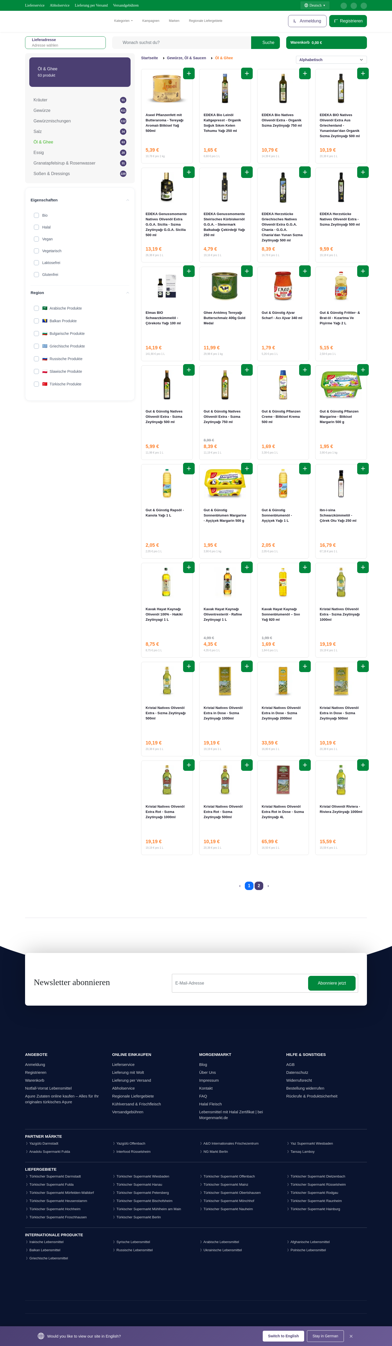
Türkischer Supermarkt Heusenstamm (56, 1201)
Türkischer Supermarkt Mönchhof (226, 1201)
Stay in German (325, 1336)
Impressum (209, 1080)
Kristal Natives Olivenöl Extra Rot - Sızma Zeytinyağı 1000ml (165, 811)
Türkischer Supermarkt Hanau (137, 1184)
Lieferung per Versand (91, 5)
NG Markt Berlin (213, 1152)
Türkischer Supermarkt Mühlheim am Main (146, 1209)
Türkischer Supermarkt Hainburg (313, 1209)
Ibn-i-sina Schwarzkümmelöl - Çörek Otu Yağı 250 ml (338, 515)
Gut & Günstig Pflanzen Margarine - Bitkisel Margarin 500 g (339, 416)
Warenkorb (34, 1080)
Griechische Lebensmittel (46, 1258)
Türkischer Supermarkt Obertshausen (230, 1193)
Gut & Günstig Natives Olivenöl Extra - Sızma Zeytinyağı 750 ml (222, 416)
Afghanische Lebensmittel (308, 1242)
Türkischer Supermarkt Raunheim (314, 1201)
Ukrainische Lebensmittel (220, 1250)
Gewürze (42, 110)
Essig (39, 152)
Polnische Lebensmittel (306, 1250)
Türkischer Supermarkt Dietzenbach (315, 1176)
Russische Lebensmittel (132, 1250)
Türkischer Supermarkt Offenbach (227, 1176)
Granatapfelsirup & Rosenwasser (64, 163)
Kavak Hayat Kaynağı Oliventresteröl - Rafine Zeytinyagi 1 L (223, 614)
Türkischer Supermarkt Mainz (223, 1184)
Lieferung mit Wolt (128, 1072)
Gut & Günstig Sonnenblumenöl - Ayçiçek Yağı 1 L (277, 515)
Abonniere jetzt (332, 983)
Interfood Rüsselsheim (131, 1152)
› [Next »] (268, 885)
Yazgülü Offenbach (128, 1143)
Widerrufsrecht (299, 1080)
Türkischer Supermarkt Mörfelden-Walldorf (59, 1193)
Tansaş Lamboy (300, 1152)
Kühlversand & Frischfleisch (136, 1104)
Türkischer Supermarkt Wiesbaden (140, 1176)
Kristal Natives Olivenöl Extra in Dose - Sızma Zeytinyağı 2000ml (281, 713)
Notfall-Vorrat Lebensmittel (48, 1088)
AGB (290, 1064)
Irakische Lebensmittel (44, 1242)
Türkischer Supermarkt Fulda (49, 1184)
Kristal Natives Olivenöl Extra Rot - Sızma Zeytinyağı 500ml (223, 811)
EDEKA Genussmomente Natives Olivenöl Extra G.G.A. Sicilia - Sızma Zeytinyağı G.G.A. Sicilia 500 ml (166, 224)
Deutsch (313, 5)
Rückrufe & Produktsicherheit (311, 1096)
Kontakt (206, 1088)
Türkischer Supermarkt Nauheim (226, 1209)
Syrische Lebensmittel (131, 1242)
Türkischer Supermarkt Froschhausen (56, 1217)
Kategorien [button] (122, 21)
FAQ (203, 1096)
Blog (203, 1064)
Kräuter (40, 100)
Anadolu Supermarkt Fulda (47, 1152)
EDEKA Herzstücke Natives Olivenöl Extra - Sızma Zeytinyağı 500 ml (340, 219)
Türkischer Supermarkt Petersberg (140, 1193)
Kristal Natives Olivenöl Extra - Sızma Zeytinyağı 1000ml (340, 614)
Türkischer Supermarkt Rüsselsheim (316, 1184)
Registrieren (348, 21)
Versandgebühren (125, 5)
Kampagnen (150, 21)
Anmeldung (307, 21)
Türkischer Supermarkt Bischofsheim (142, 1201)
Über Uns (207, 1072)
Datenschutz (297, 1072)
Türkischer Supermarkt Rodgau (312, 1193)
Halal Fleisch (210, 1104)
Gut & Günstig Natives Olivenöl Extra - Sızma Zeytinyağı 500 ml (164, 416)
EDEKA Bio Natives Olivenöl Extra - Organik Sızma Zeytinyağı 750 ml (282, 120)
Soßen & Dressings (52, 173)
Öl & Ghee (43, 142)
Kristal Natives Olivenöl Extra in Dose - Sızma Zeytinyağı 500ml (339, 713)
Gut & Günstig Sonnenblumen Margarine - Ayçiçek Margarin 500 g (225, 515)
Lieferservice (35, 5)
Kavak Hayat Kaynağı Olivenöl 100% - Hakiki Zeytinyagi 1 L (164, 614)
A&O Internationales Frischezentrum (229, 1143)
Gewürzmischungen (52, 121)
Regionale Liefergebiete (205, 21)
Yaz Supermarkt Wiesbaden (309, 1143)
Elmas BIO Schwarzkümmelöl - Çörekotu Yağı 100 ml (163, 318)
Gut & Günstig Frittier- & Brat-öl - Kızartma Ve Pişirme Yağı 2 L (340, 318)
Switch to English (283, 1336)
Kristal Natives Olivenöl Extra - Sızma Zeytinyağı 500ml (166, 713)
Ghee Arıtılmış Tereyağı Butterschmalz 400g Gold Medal (224, 318)
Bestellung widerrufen (305, 1088)
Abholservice (60, 5)
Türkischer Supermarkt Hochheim (52, 1209)
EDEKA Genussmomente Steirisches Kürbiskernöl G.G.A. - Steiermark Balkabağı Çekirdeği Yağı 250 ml (224, 224)
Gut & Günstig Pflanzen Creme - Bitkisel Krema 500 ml (281, 416)
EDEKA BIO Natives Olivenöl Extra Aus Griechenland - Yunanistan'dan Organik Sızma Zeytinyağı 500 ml (340, 125)
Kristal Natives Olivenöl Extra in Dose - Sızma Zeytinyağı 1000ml (223, 713)
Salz (38, 131)
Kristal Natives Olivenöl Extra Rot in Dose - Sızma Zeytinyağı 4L (283, 811)
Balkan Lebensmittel (42, 1250)
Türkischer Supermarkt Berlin (136, 1217)
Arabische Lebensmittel (219, 1242)
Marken (174, 21)
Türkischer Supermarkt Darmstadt (53, 1176)
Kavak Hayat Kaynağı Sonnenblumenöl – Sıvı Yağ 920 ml (281, 614)
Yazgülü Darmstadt (41, 1143)
